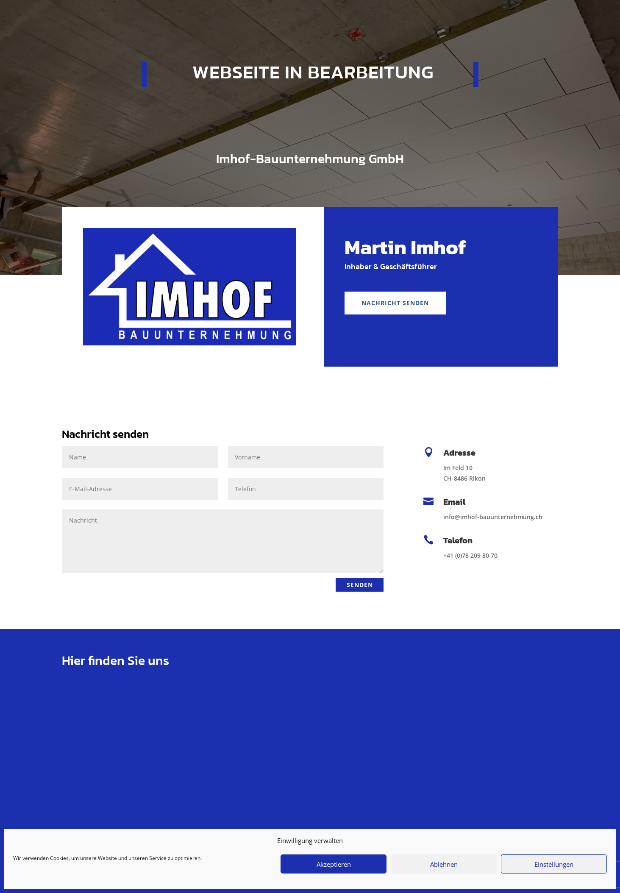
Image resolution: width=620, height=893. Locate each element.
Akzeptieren (334, 864)
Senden (358, 585)
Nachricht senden (395, 303)
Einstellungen (553, 864)
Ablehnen (444, 864)
